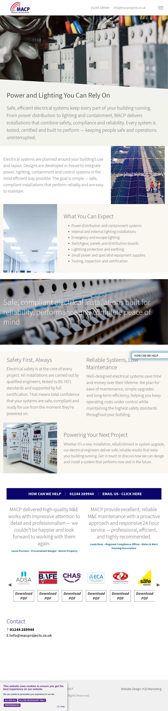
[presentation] (9, 585)
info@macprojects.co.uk (130, 8)
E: (8, 635)
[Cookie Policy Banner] (33, 696)
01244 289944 (100, 8)
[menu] (161, 7)
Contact (68, 688)
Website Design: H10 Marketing (141, 689)
